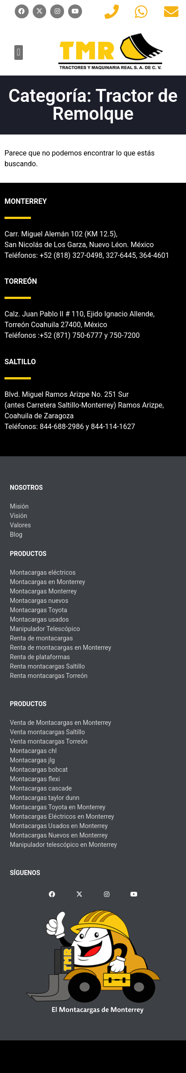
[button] (18, 52)
